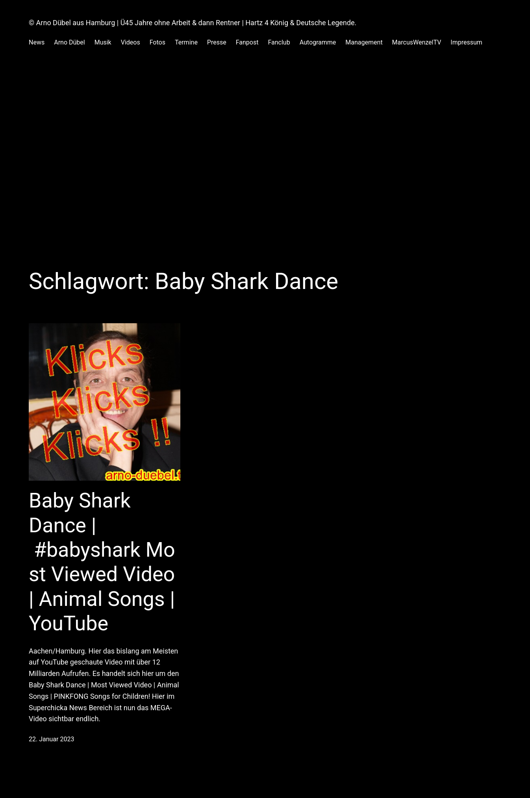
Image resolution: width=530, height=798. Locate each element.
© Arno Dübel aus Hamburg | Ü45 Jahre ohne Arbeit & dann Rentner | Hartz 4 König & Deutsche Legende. (192, 23)
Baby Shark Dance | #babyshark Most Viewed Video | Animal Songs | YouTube (102, 562)
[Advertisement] (265, 140)
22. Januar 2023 (51, 739)
